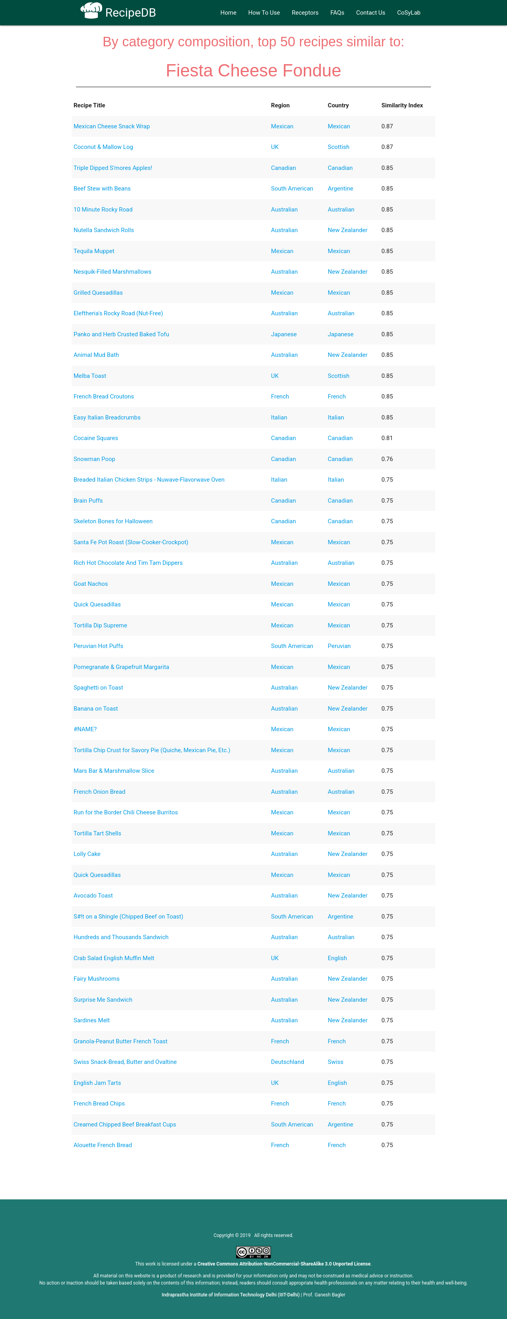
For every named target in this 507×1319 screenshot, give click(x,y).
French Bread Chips (99, 1103)
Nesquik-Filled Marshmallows (112, 271)
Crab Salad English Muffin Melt (114, 958)
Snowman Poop (94, 459)
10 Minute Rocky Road (103, 209)
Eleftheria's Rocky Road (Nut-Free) (118, 313)
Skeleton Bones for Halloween (113, 521)
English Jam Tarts (97, 1082)
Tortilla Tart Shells (97, 833)
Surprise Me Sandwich (103, 999)
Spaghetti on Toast (98, 687)
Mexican (282, 126)
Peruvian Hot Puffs (99, 646)
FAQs (337, 12)
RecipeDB (118, 12)
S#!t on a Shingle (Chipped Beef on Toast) (128, 916)
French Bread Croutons (104, 396)
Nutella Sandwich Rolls (104, 230)
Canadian (283, 168)
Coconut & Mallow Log (103, 147)
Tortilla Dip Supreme (100, 625)
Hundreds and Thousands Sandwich (121, 937)
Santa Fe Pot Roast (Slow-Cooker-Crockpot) (131, 542)
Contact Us (370, 12)
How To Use (264, 12)
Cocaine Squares (96, 438)
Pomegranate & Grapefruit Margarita (121, 667)
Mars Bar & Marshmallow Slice (114, 770)
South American (292, 188)
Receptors (305, 12)
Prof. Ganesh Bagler (324, 1295)
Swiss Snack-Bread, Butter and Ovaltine (125, 1061)
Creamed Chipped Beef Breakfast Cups (125, 1124)
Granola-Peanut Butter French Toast (121, 1041)
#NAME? (85, 729)
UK (274, 147)
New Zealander (348, 230)
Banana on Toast (96, 708)
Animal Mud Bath (96, 354)
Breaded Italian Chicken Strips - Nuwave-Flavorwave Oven (149, 479)
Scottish (339, 147)
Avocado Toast (93, 895)
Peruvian (339, 646)
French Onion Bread (100, 791)
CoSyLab (409, 12)
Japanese (284, 334)
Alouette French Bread (103, 1145)
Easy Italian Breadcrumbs (107, 417)
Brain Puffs (88, 500)
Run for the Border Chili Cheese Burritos (126, 812)
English (337, 958)
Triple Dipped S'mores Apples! (113, 168)
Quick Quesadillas (97, 604)
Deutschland (287, 1061)
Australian (284, 209)
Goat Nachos (91, 583)
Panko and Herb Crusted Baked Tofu (121, 334)
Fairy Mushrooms (97, 978)
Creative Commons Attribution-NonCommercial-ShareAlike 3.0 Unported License (284, 1264)
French (280, 396)
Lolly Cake (87, 854)
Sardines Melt (92, 1020)
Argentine (340, 188)
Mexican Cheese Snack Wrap (112, 126)
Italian (279, 417)
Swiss (335, 1061)
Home (228, 12)
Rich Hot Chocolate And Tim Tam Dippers (128, 562)
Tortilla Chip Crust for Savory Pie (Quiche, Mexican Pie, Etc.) (152, 750)
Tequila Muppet (94, 251)
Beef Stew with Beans (102, 188)
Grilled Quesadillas (98, 292)
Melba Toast (90, 375)
